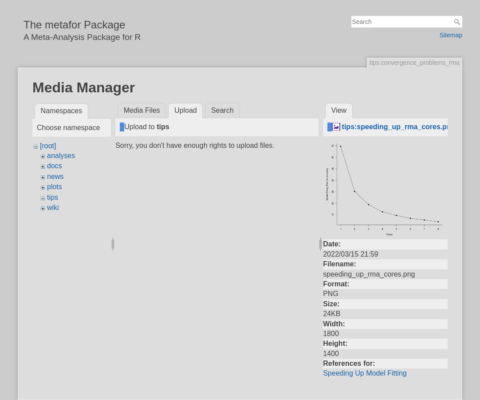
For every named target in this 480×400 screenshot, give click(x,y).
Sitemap (451, 35)
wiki (53, 207)
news (55, 176)
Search (458, 22)
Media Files (142, 110)
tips (52, 197)
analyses (61, 155)
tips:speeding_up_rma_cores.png (399, 127)
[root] (48, 146)
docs (54, 166)
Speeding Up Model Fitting (365, 373)
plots (54, 186)
